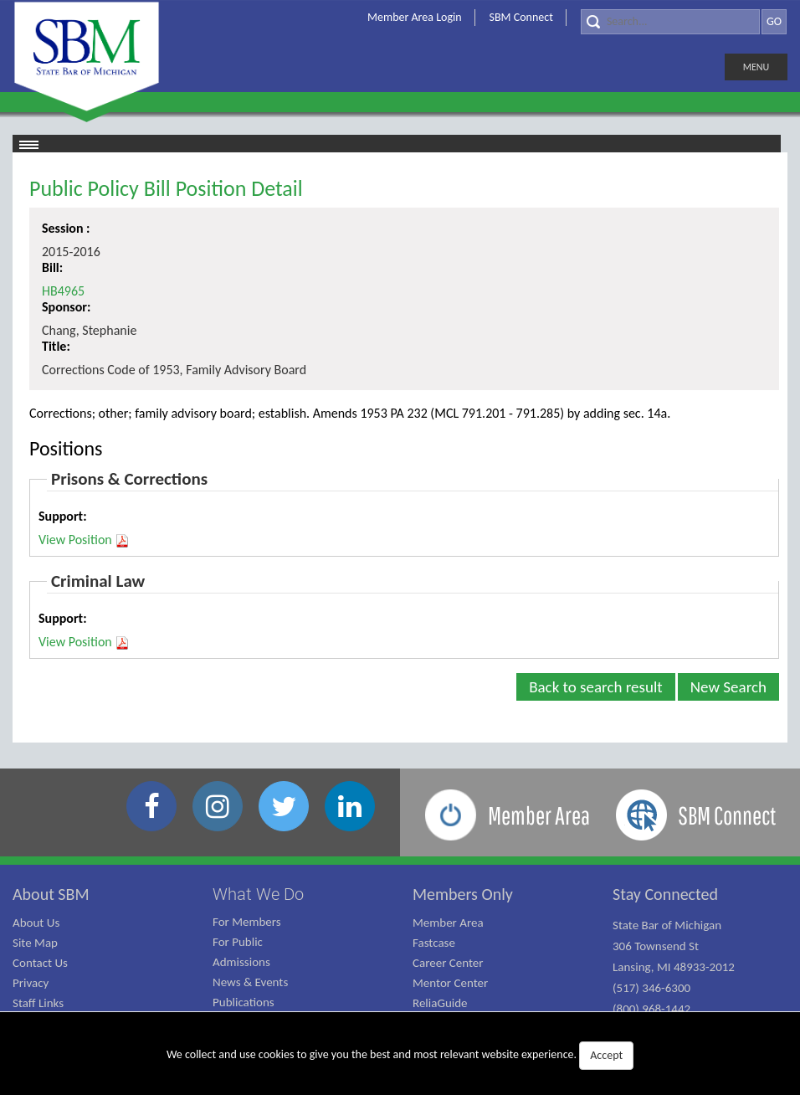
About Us (36, 922)
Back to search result (596, 687)
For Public (238, 941)
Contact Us (40, 962)
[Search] (670, 21)
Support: (62, 516)
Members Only (463, 894)
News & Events (250, 982)
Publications (243, 1002)
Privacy (31, 982)
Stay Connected (665, 894)
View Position (84, 540)
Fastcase (434, 942)
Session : (66, 228)
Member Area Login (414, 17)
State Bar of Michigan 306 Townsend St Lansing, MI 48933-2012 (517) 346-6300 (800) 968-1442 (674, 967)
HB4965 (63, 291)
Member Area (448, 922)
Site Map (35, 942)
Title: (56, 346)
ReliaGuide (440, 1002)
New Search (728, 687)
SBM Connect (521, 17)
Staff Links (38, 1002)
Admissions (241, 961)
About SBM (51, 894)
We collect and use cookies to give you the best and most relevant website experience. (400, 1055)
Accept (606, 1055)
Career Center (448, 962)
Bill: (52, 267)
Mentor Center (450, 982)
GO (774, 21)
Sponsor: (66, 307)
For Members (247, 921)
